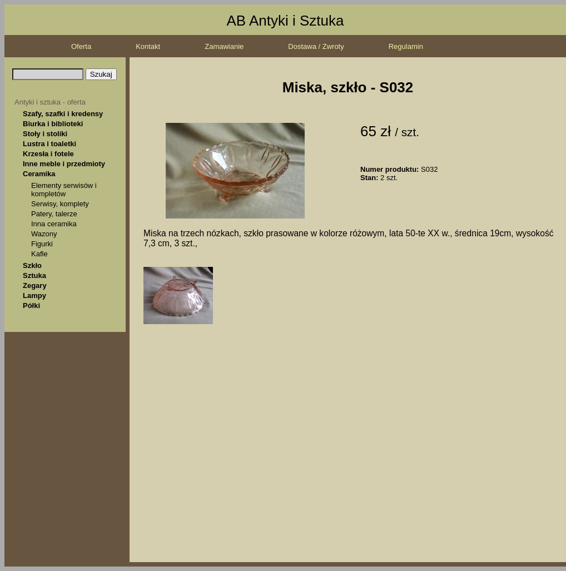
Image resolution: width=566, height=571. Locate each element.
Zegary (35, 285)
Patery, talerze (54, 214)
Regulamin (406, 46)
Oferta (81, 46)
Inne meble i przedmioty (64, 164)
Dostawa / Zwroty (316, 46)
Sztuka (34, 275)
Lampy (34, 295)
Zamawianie (224, 46)
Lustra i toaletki (49, 144)
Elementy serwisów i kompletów (64, 189)
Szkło (32, 265)
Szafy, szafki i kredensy (63, 114)
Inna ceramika (54, 224)
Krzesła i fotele (48, 154)
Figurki (42, 244)
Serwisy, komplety (60, 204)
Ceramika (39, 174)
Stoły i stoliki (45, 134)
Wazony (44, 234)
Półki (31, 305)
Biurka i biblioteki (53, 124)
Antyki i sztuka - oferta (50, 102)
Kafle (39, 254)
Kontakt (148, 46)
